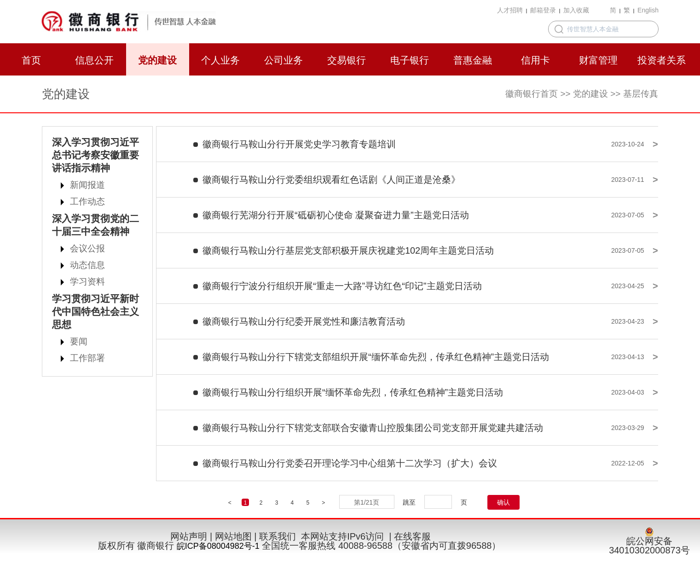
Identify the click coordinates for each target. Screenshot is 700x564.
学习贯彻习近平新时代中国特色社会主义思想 (95, 311)
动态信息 (87, 265)
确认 (503, 502)
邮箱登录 (543, 10)
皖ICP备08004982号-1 (218, 546)
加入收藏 (576, 10)
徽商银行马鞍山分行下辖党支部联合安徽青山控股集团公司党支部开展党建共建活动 (372, 428)
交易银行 (346, 60)
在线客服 (412, 536)
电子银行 (409, 60)
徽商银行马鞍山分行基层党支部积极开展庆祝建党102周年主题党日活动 (348, 250)
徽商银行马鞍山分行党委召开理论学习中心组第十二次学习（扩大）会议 (349, 463)
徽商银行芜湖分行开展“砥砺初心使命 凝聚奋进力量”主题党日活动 (335, 215)
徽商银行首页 (531, 94)
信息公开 (94, 60)
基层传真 (640, 94)
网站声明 (188, 536)
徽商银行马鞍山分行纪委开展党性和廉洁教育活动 (303, 321)
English (648, 10)
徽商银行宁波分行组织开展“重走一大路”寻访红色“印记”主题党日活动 (342, 286)
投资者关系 (661, 60)
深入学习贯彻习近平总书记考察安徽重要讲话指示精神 (95, 155)
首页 (31, 60)
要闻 (78, 341)
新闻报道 (87, 185)
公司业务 (283, 60)
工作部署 (87, 358)
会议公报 (87, 248)
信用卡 (535, 60)
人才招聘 (510, 10)
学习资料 (87, 281)
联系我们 (277, 536)
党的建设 (157, 60)
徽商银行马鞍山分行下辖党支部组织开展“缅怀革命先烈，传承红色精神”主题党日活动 (375, 357)
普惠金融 (472, 60)
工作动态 (87, 201)
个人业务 (220, 60)
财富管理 (598, 60)
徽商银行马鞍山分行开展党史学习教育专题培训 (299, 144)
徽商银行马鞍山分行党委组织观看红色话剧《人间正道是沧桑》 (331, 179)
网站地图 (233, 536)
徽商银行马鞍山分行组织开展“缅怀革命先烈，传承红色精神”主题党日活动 (352, 392)
